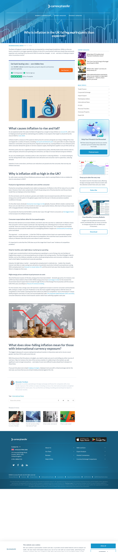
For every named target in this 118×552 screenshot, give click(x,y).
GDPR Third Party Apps (101, 477)
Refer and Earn (81, 447)
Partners (23, 477)
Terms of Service (13, 477)
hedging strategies (34, 368)
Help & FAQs (49, 459)
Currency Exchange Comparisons (87, 459)
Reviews (47, 455)
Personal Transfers (83, 108)
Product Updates (75, 15)
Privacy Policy (34, 477)
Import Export (82, 95)
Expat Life (81, 115)
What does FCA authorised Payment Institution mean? (95, 55)
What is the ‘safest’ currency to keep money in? (96, 69)
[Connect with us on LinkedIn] (27, 465)
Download (93, 232)
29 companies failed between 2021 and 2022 (60, 293)
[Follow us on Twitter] (13, 465)
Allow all (103, 535)
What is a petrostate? (66, 424)
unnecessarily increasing (63, 228)
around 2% (64, 132)
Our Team (48, 451)
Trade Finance (82, 89)
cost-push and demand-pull (44, 141)
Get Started (66, 70)
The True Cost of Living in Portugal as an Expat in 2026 (97, 62)
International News (16, 45)
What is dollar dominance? (50, 424)
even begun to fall (53, 280)
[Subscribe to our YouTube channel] (22, 465)
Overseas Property (83, 112)
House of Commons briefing (35, 283)
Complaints (60, 477)
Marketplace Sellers (84, 99)
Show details (27, 548)
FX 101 (80, 105)
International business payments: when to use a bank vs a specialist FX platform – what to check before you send (97, 77)
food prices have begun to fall (35, 204)
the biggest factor (68, 212)
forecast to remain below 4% (33, 267)
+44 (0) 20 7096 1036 (21, 449)
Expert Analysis (60, 15)
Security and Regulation (73, 477)
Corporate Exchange (84, 92)
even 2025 (22, 135)
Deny (103, 547)
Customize (103, 541)
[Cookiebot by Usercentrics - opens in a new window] (11, 548)
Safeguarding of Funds (47, 477)
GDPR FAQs (87, 477)
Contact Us (15, 447)
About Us (48, 447)
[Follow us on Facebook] (18, 465)
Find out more (94, 152)
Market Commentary (43, 15)
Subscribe (93, 190)
